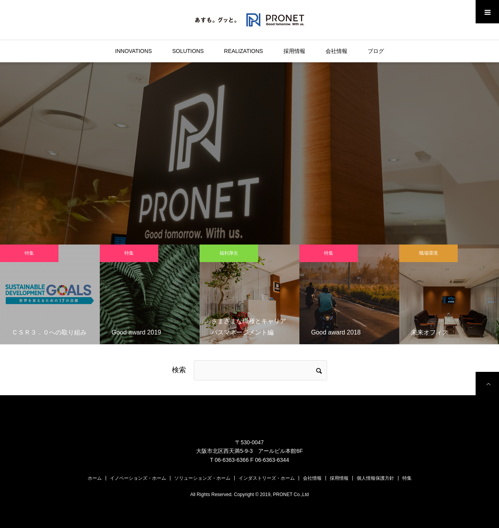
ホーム (95, 478)
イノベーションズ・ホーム (138, 478)
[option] (50, 294)
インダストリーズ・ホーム (267, 478)
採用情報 (294, 51)
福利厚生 (228, 253)
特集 (29, 253)
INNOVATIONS (133, 51)
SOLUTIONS (188, 51)
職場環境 (428, 253)
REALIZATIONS (243, 51)
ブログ (376, 51)
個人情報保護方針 (375, 478)
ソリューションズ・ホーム (202, 478)
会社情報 (336, 51)
